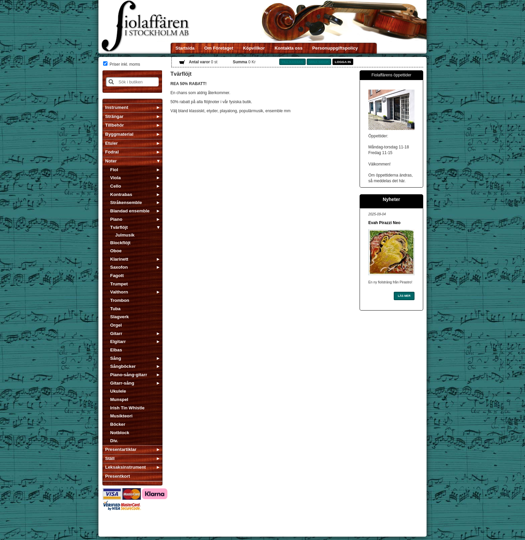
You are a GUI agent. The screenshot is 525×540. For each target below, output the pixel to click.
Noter (111, 160)
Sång (115, 358)
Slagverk (119, 316)
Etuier (111, 143)
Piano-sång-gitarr (128, 374)
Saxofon (119, 267)
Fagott (117, 275)
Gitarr (116, 333)
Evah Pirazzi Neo (384, 222)
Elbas (116, 349)
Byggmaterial (119, 134)
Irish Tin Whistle (127, 407)
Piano (116, 219)
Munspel (119, 399)
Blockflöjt (120, 242)
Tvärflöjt (119, 227)
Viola (115, 177)
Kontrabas (121, 194)
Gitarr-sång (122, 383)
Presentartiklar (120, 449)
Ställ (110, 458)
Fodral (112, 151)
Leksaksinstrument (125, 467)
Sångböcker (123, 366)
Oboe (116, 250)
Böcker (117, 424)
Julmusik (125, 235)
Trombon (119, 300)
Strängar (114, 116)
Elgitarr (118, 341)
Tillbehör (114, 125)
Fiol (114, 169)
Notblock (119, 432)
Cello (115, 186)
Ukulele (118, 391)
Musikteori (121, 415)
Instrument (116, 107)
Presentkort (117, 476)
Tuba (115, 308)
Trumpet (119, 283)
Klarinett (119, 259)
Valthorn (119, 291)
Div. (114, 440)
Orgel (116, 325)
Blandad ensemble (130, 210)
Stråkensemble (126, 202)
